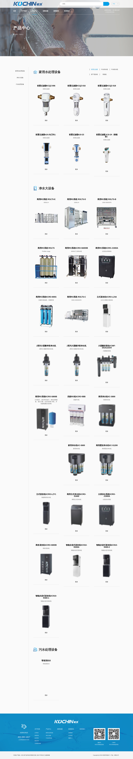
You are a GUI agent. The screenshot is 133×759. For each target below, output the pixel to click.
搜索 (106, 4)
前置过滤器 (94, 69)
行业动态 (70, 735)
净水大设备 (20, 77)
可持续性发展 (38, 743)
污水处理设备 (20, 84)
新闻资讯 (56, 11)
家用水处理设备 (20, 71)
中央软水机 (114, 69)
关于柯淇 (24, 11)
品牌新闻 (70, 732)
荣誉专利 (37, 740)
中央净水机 (104, 69)
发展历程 (37, 735)
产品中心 (34, 11)
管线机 (105, 74)
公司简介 (37, 732)
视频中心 (70, 738)
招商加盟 (45, 11)
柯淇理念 (37, 738)
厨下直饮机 (94, 74)
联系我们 (67, 11)
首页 (14, 11)
